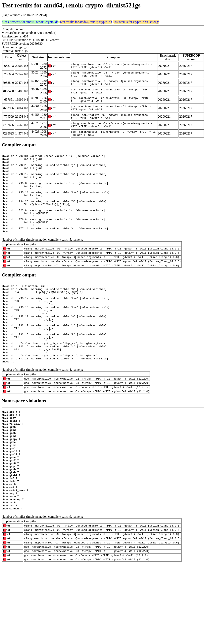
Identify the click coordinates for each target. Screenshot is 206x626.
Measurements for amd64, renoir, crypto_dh (30, 22)
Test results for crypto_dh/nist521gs (136, 22)
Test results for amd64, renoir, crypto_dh (86, 22)
